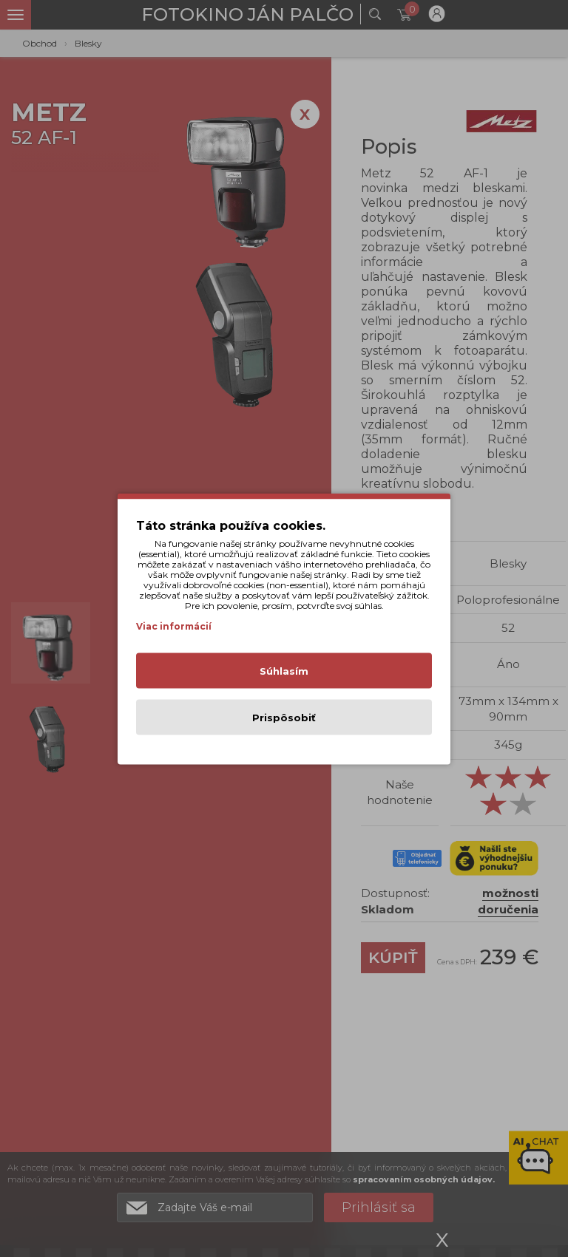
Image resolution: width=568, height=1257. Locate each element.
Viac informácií (174, 625)
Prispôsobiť (284, 717)
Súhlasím (284, 670)
